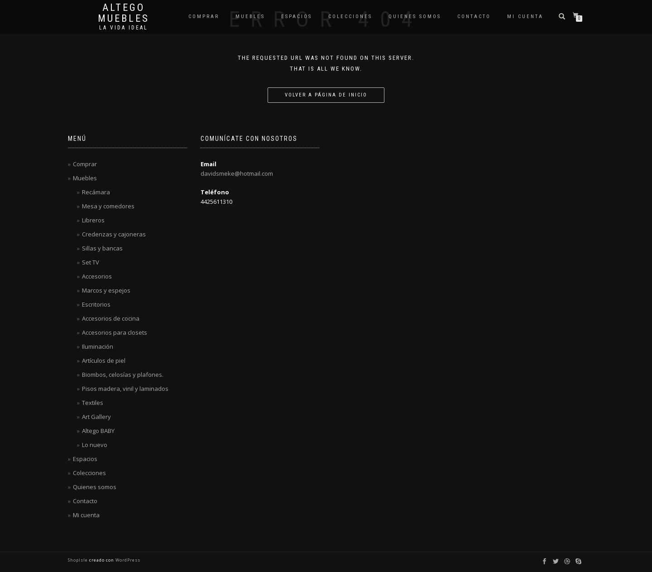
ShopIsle (78, 560)
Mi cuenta (525, 16)
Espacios (296, 16)
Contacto (474, 16)
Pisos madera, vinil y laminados (125, 389)
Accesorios (97, 276)
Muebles (250, 16)
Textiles (92, 403)
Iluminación (97, 346)
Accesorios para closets (114, 332)
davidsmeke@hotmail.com (237, 173)
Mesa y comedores (108, 206)
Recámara (96, 192)
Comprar (203, 16)
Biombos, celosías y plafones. (122, 374)
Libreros (93, 220)
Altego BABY (98, 431)
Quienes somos (414, 16)
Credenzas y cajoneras (114, 234)
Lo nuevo (94, 445)
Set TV (90, 262)
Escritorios (96, 304)
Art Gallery (96, 417)
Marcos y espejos (106, 290)
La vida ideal (123, 27)
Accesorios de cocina (110, 318)
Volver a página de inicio (326, 95)
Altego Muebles (123, 13)
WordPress (127, 560)
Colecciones (350, 16)
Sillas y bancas (102, 248)
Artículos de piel (103, 360)
